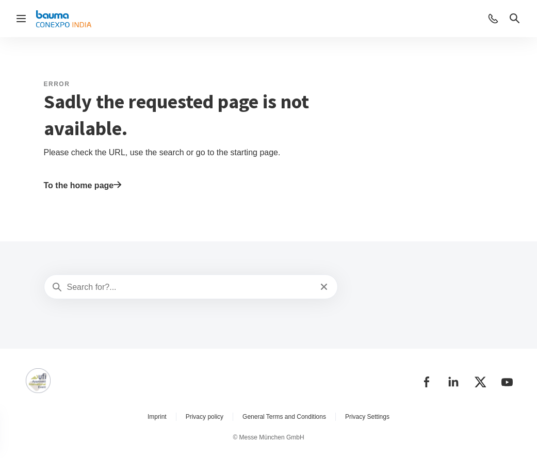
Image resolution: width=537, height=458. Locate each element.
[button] (493, 18)
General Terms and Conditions (284, 416)
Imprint (157, 416)
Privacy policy (204, 416)
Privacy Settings (367, 416)
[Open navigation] (21, 18)
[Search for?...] (190, 287)
